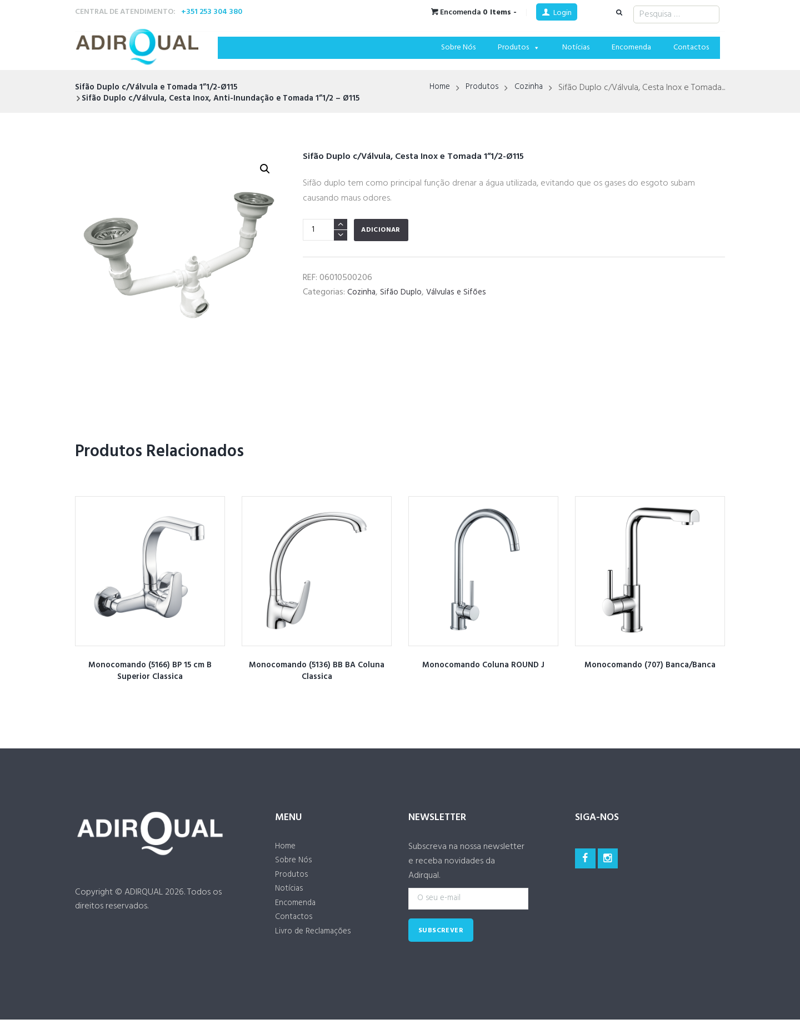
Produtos (519, 47)
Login (562, 13)
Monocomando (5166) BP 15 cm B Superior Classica (150, 671)
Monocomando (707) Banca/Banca (650, 665)
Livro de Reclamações (316, 940)
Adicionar (381, 230)
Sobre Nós (458, 47)
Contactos (691, 47)
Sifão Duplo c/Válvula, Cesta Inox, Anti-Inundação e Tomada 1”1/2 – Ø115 (229, 98)
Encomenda (631, 47)
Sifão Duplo (402, 292)
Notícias (575, 47)
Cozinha (528, 87)
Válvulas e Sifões (460, 292)
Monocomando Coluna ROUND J (483, 665)
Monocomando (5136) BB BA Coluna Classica (316, 671)
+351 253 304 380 (211, 12)
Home (434, 87)
